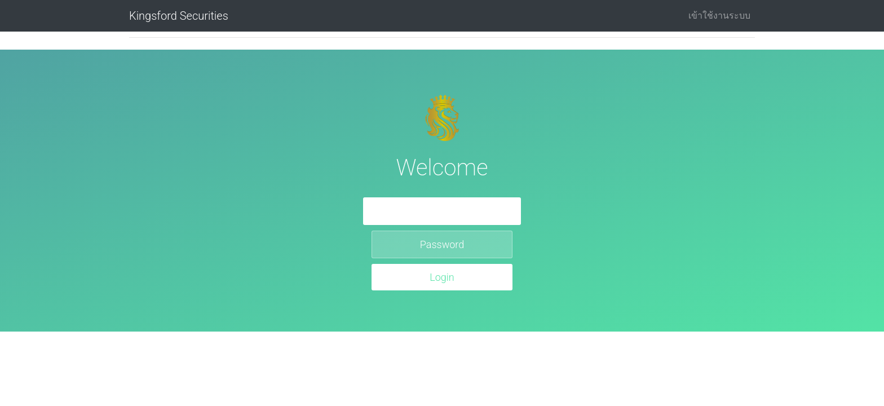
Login (442, 277)
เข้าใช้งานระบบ (719, 15)
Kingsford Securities (178, 16)
